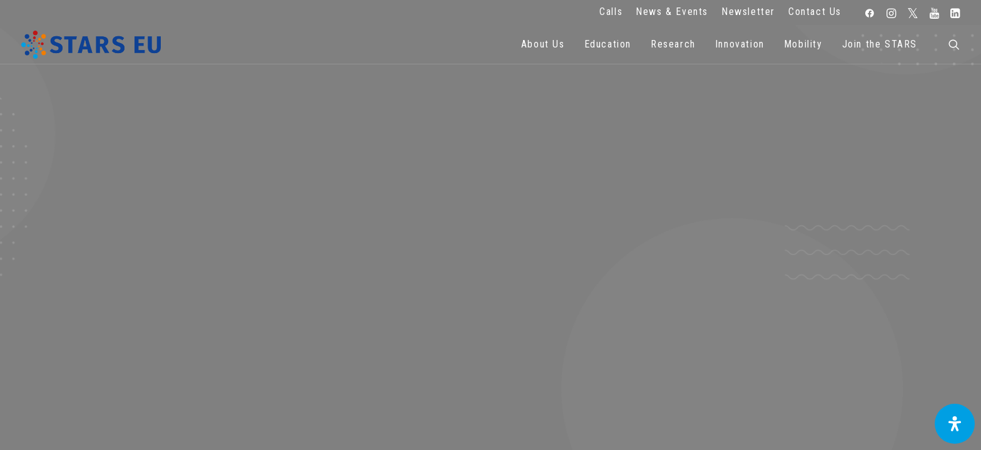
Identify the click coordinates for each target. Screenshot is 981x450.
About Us (543, 44)
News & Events (672, 12)
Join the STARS (879, 44)
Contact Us (814, 12)
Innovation (740, 44)
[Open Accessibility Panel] (955, 424)
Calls (611, 12)
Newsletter (748, 12)
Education (607, 44)
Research (673, 44)
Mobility (803, 44)
